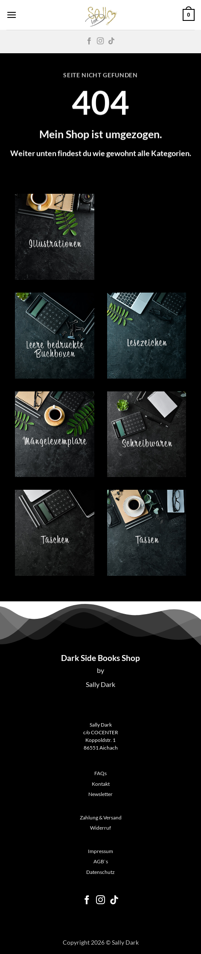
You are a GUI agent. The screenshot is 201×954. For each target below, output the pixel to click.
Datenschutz (100, 872)
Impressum (100, 851)
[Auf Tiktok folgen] (111, 41)
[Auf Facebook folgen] (89, 41)
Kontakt (101, 784)
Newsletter (100, 794)
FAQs (100, 773)
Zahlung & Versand (101, 817)
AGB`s (100, 861)
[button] (11, 14)
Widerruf (100, 828)
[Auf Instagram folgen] (100, 41)
